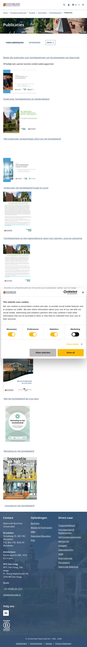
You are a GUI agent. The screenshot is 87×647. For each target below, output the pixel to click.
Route (6, 582)
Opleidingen (21, 643)
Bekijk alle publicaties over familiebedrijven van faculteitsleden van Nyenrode (41, 57)
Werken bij (63, 541)
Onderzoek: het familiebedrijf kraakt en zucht (26, 187)
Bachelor (35, 523)
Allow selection (43, 352)
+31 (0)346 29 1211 (13, 588)
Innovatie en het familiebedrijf (19, 505)
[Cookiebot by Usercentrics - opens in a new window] (65, 292)
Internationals (65, 558)
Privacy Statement (63, 643)
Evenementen (36, 643)
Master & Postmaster (41, 527)
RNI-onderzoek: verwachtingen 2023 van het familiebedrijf (32, 138)
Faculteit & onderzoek (18, 13)
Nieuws (48, 643)
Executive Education (41, 536)
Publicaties (52, 42)
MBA (33, 531)
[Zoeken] (64, 5)
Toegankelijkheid (66, 525)
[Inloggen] (69, 5)
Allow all (70, 352)
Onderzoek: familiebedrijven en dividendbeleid (26, 99)
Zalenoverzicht (65, 549)
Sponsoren (34, 42)
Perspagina (64, 562)
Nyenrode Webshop (68, 566)
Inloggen (62, 545)
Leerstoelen (42, 13)
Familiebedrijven (55, 13)
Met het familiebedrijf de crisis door (21, 398)
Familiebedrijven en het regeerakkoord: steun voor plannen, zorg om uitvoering (43, 238)
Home (5, 13)
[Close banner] (83, 292)
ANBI (60, 554)
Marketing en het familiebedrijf (19, 451)
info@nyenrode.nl (12, 594)
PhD (33, 540)
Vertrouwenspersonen (69, 537)
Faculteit (32, 13)
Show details (73, 344)
